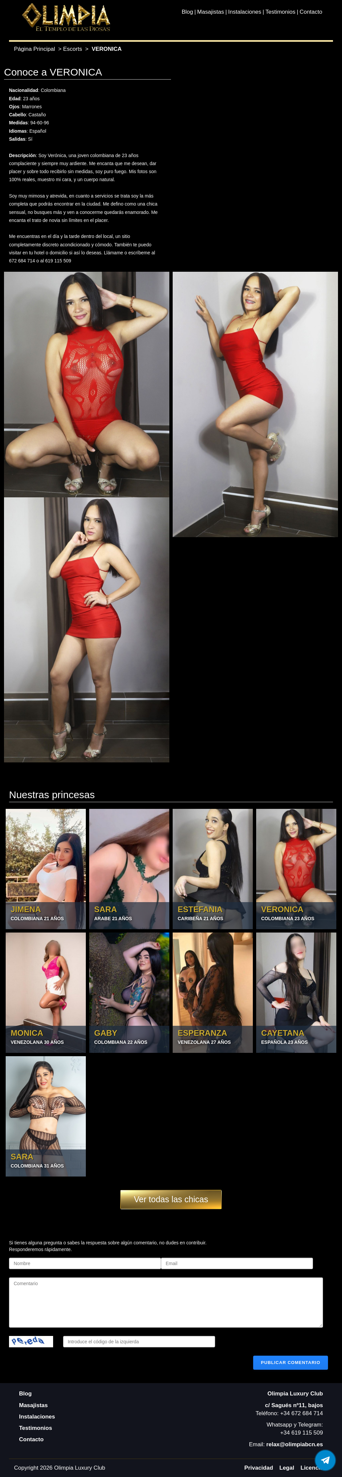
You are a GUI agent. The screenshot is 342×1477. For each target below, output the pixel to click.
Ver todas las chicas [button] (171, 1199)
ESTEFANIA (200, 909)
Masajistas (210, 12)
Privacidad (258, 1468)
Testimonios (281, 12)
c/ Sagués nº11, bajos (294, 1405)
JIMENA (26, 909)
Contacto (311, 12)
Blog (187, 12)
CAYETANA (282, 1032)
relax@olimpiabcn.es (294, 1444)
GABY (105, 1032)
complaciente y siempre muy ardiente (48, 163)
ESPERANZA (202, 1032)
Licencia (312, 1468)
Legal (286, 1468)
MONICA (27, 1032)
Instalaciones (244, 12)
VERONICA (282, 909)
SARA (105, 909)
